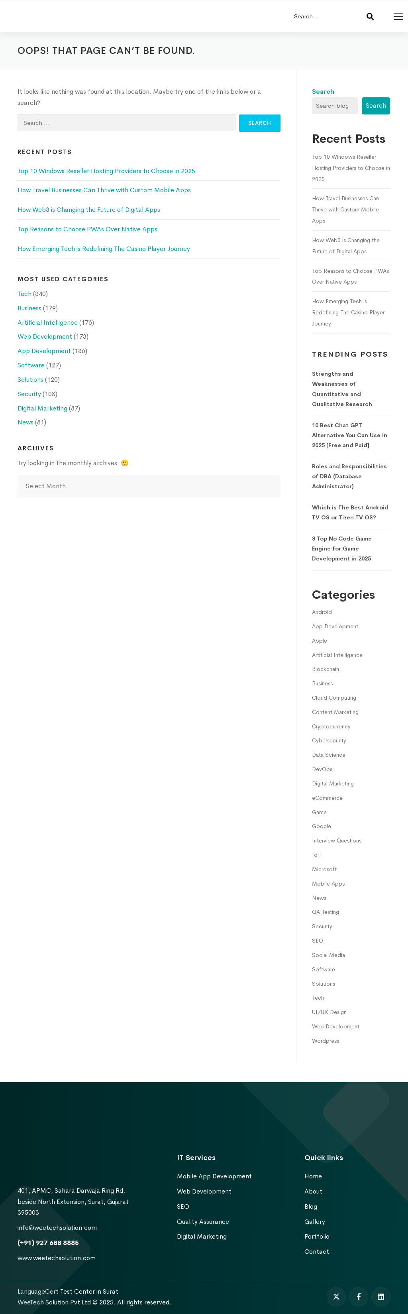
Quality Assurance (203, 1221)
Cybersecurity (329, 740)
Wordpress (325, 1040)
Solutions (30, 379)
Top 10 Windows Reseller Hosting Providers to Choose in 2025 (106, 171)
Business (29, 308)
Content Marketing (335, 712)
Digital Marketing (42, 408)
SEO (317, 940)
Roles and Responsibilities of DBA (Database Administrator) (349, 476)
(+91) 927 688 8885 (48, 1243)
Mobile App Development (214, 1176)
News (25, 422)
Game (319, 812)
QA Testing (325, 911)
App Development (44, 351)
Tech (24, 294)
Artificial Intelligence (48, 322)
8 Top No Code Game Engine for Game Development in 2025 (342, 548)
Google (321, 826)
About (313, 1191)
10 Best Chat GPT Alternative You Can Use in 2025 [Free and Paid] (349, 435)
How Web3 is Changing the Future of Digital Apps (89, 209)
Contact (316, 1251)
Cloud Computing (334, 697)
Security (29, 394)
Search (323, 91)
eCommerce (327, 797)
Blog (310, 1206)
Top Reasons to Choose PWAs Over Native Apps (87, 229)
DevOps (322, 769)
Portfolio (317, 1236)
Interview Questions (336, 840)
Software (31, 365)
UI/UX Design (329, 1012)
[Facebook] (358, 1296)
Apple (319, 640)
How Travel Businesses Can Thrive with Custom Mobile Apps (104, 190)
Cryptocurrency (331, 726)
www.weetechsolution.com (57, 1258)
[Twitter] (336, 1296)
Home (313, 1176)
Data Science (328, 754)
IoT (316, 854)
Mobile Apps (328, 883)
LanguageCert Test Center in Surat (68, 1291)
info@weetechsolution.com (57, 1227)
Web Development (45, 336)
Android (322, 612)
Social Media (328, 955)
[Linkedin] (380, 1296)
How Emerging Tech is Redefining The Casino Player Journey (104, 249)
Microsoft (324, 869)
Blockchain (325, 669)
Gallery (314, 1221)
